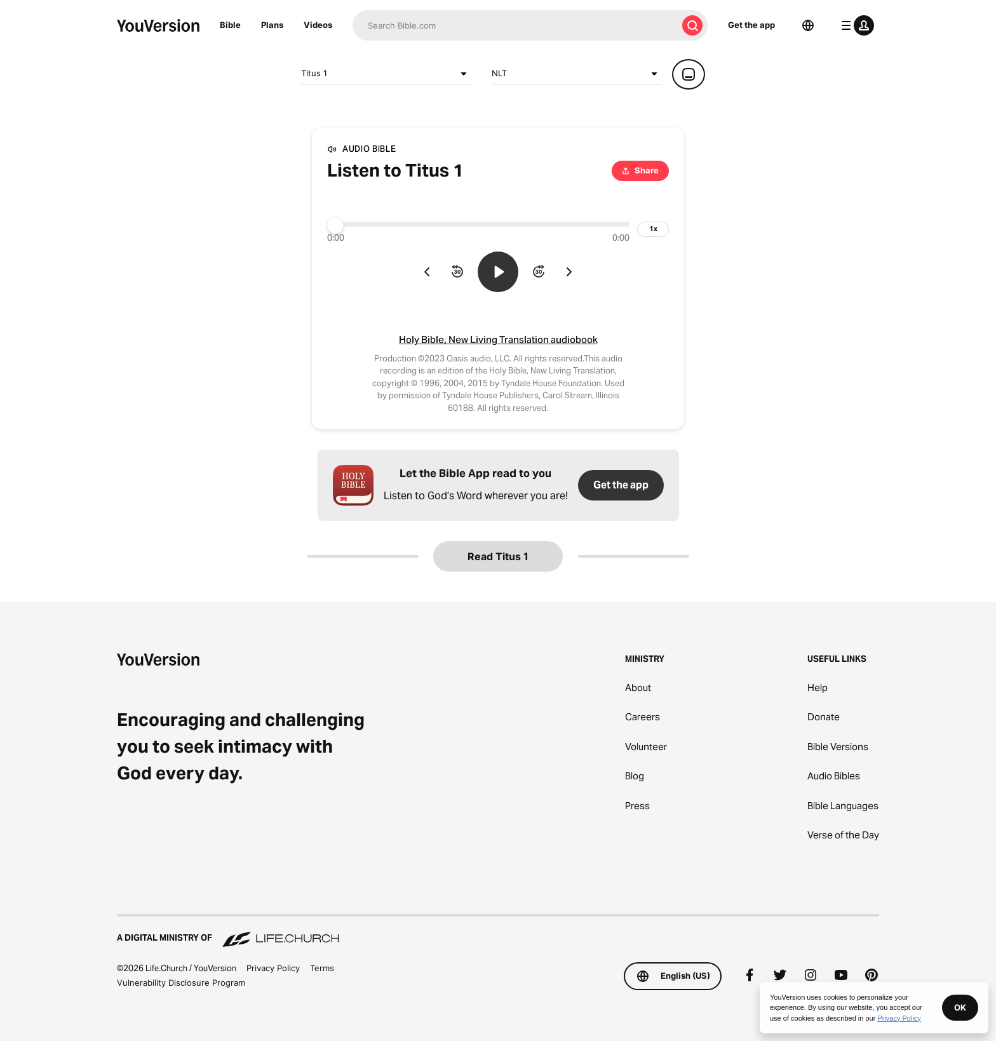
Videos (318, 25)
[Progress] (478, 224)
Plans (272, 25)
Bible (230, 25)
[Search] (515, 25)
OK (960, 1007)
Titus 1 (386, 73)
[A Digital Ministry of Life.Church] (498, 932)
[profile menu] (855, 25)
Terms (322, 968)
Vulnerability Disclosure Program (181, 982)
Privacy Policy (273, 968)
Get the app (751, 25)
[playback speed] (653, 229)
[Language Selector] (808, 25)
